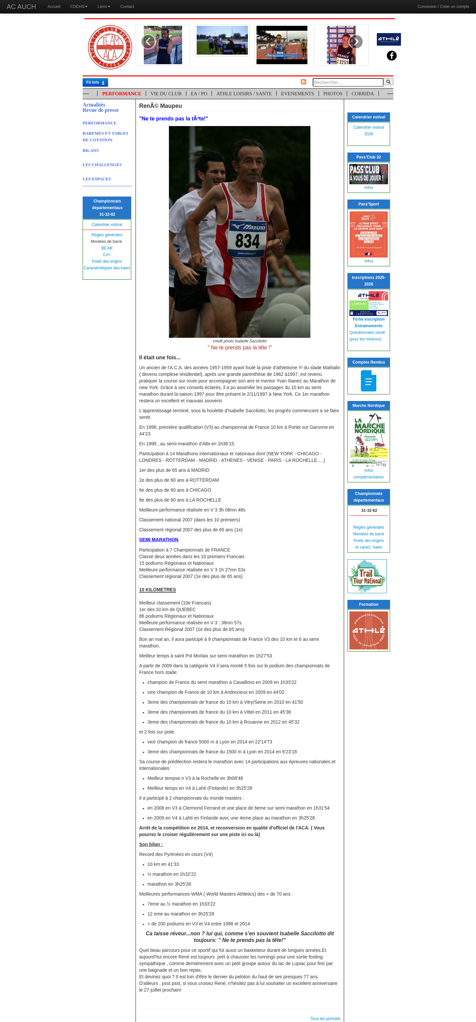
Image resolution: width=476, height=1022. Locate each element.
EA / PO (199, 93)
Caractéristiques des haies (107, 268)
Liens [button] (104, 6)
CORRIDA (363, 93)
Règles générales (107, 235)
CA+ (107, 254)
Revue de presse (101, 110)
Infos (368, 187)
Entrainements (368, 326)
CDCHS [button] (79, 6)
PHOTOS (332, 93)
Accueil (54, 6)
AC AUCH (21, 6)
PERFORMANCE (121, 93)
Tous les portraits (325, 1018)
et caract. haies (368, 547)
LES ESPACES (97, 178)
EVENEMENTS (297, 93)
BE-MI (106, 248)
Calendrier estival (107, 224)
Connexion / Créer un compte (443, 6)
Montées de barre (368, 534)
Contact (127, 6)
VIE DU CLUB (165, 93)
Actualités (94, 105)
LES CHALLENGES (102, 164)
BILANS (91, 150)
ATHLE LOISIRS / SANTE (244, 93)
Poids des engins (107, 261)
